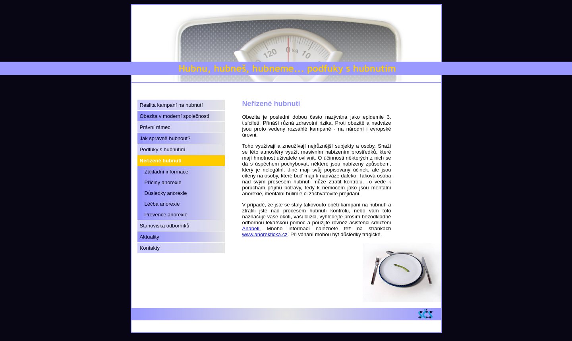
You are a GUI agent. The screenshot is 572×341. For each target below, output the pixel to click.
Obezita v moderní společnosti (174, 116)
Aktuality (149, 237)
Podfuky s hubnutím (163, 149)
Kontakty (150, 248)
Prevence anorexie (166, 215)
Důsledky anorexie (166, 193)
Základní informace (167, 172)
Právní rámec (155, 127)
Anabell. (251, 228)
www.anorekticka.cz (265, 234)
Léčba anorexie (162, 204)
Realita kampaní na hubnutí (171, 105)
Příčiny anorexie (163, 182)
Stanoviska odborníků (164, 226)
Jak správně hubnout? (165, 138)
